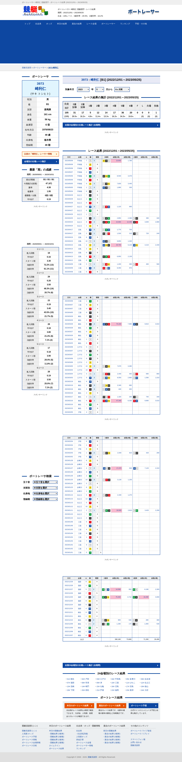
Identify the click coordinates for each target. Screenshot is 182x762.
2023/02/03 (69, 449)
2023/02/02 (69, 457)
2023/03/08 (69, 347)
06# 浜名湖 (145, 679)
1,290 (119, 624)
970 (130, 268)
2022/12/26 (69, 593)
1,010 (157, 378)
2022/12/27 (69, 589)
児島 (79, 230)
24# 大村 (144, 690)
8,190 (146, 589)
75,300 (118, 597)
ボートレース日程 (29, 745)
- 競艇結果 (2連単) (56, 740)
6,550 (119, 378)
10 (86, 241)
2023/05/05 (69, 184)
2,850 (119, 218)
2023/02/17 (69, 397)
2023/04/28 (69, 203)
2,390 (130, 218)
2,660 (130, 378)
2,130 (130, 256)
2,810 (130, 510)
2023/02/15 (69, 408)
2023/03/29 (69, 316)
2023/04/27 (69, 207)
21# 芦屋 (100, 690)
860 (158, 374)
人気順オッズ (81, 737)
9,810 (147, 324)
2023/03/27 (69, 332)
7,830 (119, 184)
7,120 (147, 468)
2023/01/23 (69, 487)
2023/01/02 (69, 545)
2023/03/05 (69, 366)
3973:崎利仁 (53, 68)
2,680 (157, 222)
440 (130, 374)
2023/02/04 (69, 441)
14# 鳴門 (85, 686)
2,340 (119, 385)
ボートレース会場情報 (31, 742)
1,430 (119, 264)
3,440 (130, 184)
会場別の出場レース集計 (35, 161)
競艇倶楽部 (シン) (29, 731)
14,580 (118, 589)
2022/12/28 (69, 582)
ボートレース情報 (29, 740)
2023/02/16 (69, 401)
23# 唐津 (130, 690)
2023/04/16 (69, 237)
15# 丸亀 (100, 686)
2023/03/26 (69, 335)
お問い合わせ (136, 742)
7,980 (130, 324)
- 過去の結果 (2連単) (111, 740)
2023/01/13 (69, 499)
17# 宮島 (130, 686)
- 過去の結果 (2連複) (111, 742)
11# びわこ (130, 683)
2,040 (119, 453)
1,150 (130, 480)
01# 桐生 (70, 679)
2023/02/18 (69, 389)
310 (130, 233)
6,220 (130, 245)
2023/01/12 (69, 506)
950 (130, 589)
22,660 (118, 222)
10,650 (118, 161)
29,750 (118, 245)
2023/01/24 (69, 483)
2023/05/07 (69, 172)
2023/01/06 (69, 522)
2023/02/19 (69, 381)
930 (130, 468)
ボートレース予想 (139, 705)
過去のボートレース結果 (110, 705)
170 (130, 624)
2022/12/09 (69, 624)
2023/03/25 (69, 343)
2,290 (157, 510)
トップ (27, 24)
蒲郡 (79, 582)
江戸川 (79, 347)
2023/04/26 (69, 214)
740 (147, 397)
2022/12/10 (69, 620)
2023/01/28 (69, 460)
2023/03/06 (69, 358)
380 (158, 620)
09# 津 (99, 683)
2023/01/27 (69, 468)
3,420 (147, 510)
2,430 (157, 245)
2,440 (119, 374)
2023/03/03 (69, 378)
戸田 (79, 412)
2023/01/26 (69, 472)
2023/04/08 (69, 272)
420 (147, 453)
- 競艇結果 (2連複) (56, 742)
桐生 (79, 316)
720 (147, 233)
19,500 (118, 510)
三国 (79, 264)
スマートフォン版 (138, 739)
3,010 (157, 401)
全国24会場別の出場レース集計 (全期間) (83, 125)
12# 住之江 (145, 683)
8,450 (119, 268)
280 (130, 397)
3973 (40, 83)
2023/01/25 (69, 480)
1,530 (119, 233)
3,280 (130, 366)
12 (86, 207)
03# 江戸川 (101, 679)
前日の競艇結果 (109, 731)
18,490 (146, 597)
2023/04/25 (69, 218)
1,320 (119, 397)
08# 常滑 (85, 683)
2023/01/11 (69, 510)
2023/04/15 (69, 241)
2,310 (157, 468)
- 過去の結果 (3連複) (111, 737)
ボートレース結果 (56, 748)
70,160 (118, 324)
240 (158, 233)
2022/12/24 (69, 605)
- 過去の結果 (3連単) (111, 734)
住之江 (79, 195)
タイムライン (54, 745)
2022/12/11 (69, 612)
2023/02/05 (69, 412)
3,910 (157, 324)
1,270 (130, 495)
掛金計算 (80, 740)
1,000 (146, 624)
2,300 (157, 589)
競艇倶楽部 (26, 68)
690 (147, 374)
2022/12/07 (69, 635)
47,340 (118, 401)
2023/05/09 (69, 161)
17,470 (118, 468)
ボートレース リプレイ (140, 734)
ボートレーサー (39, 68)
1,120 (119, 207)
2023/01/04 (69, 533)
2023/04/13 (69, 253)
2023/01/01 (69, 552)
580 (158, 264)
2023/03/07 (69, 351)
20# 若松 (85, 690)
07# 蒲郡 (70, 683)
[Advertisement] (91, 46)
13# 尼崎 (70, 686)
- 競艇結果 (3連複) (56, 737)
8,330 (130, 401)
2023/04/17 (69, 230)
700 (130, 230)
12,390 (129, 222)
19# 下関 (70, 690)
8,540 (119, 176)
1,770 (119, 230)
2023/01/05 (69, 529)
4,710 (129, 597)
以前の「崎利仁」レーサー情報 (38, 154)
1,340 (130, 241)
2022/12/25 (69, 601)
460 (147, 264)
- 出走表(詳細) (82, 734)
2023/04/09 (69, 264)
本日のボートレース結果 (77, 705)
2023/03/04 (69, 370)
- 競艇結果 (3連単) (56, 734)
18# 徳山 (144, 686)
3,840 (147, 222)
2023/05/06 (69, 176)
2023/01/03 (69, 541)
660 (130, 207)
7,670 (119, 366)
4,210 (147, 245)
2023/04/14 (69, 249)
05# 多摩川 (130, 679)
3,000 (157, 597)
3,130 (119, 480)
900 (119, 620)
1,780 (130, 161)
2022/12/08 (69, 628)
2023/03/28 (69, 324)
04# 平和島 (116, 679)
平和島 (79, 161)
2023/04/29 (69, 195)
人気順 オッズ (28, 734)
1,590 (147, 378)
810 (130, 453)
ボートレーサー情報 (84, 745)
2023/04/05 (69, 312)
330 (130, 187)
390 (147, 218)
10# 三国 (115, 683)
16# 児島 (115, 686)
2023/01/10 (69, 514)
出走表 (79, 731)
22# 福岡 (115, 690)
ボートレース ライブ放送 (141, 731)
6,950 (119, 256)
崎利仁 (40, 89)
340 (158, 218)
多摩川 (79, 461)
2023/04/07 (69, 305)
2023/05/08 (69, 168)
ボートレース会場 (83, 742)
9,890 (147, 401)
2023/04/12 (69, 260)
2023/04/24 (69, 222)
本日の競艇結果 (55, 731)
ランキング (81, 748)
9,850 (119, 241)
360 (130, 264)
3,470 (130, 176)
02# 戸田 (85, 679)
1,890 (119, 187)
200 (130, 389)
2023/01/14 (69, 495)
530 (130, 620)
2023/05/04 (69, 191)
